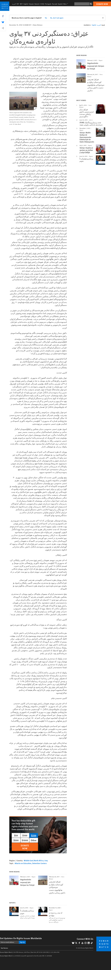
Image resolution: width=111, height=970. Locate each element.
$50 (16, 835)
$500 (16, 840)
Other (34, 840)
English (26, 4)
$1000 (25, 840)
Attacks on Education (23, 863)
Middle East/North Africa (34, 860)
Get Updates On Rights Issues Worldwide (21, 938)
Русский (54, 4)
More (66, 4)
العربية (14, 4)
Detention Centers (39, 863)
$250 (33, 835)
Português (48, 4)
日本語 (42, 4)
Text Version (4, 948)
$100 (24, 835)
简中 (18, 4)
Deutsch (37, 4)
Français (31, 4)
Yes (46, 18)
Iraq (46, 860)
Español (60, 4)
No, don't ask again (56, 18)
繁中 (21, 4)
